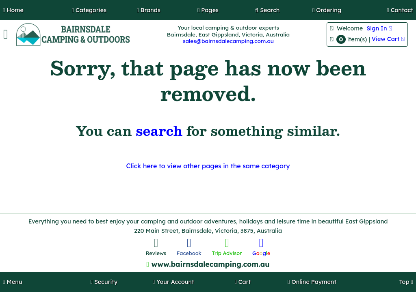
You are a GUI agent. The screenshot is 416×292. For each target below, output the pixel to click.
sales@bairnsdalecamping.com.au (228, 40)
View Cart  (388, 39)
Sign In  (379, 28)
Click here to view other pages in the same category (208, 166)
